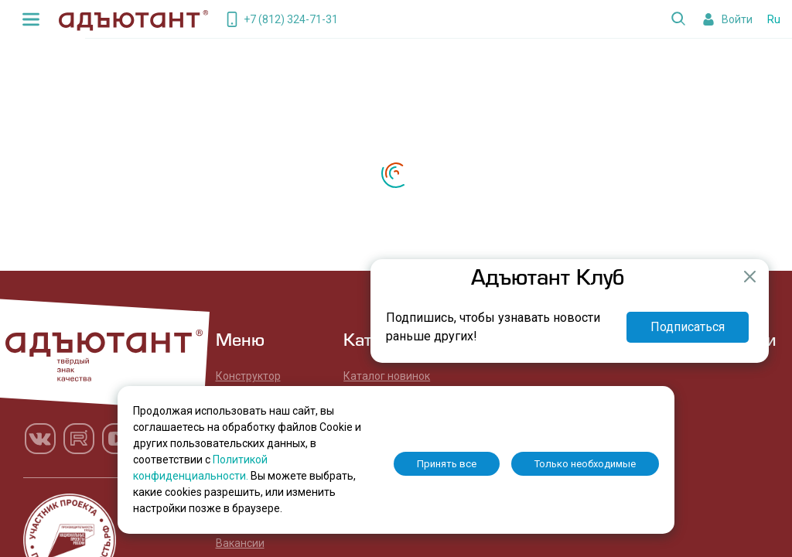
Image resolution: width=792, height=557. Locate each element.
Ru (773, 19)
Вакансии (240, 543)
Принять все (446, 464)
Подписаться (687, 327)
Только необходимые (585, 464)
